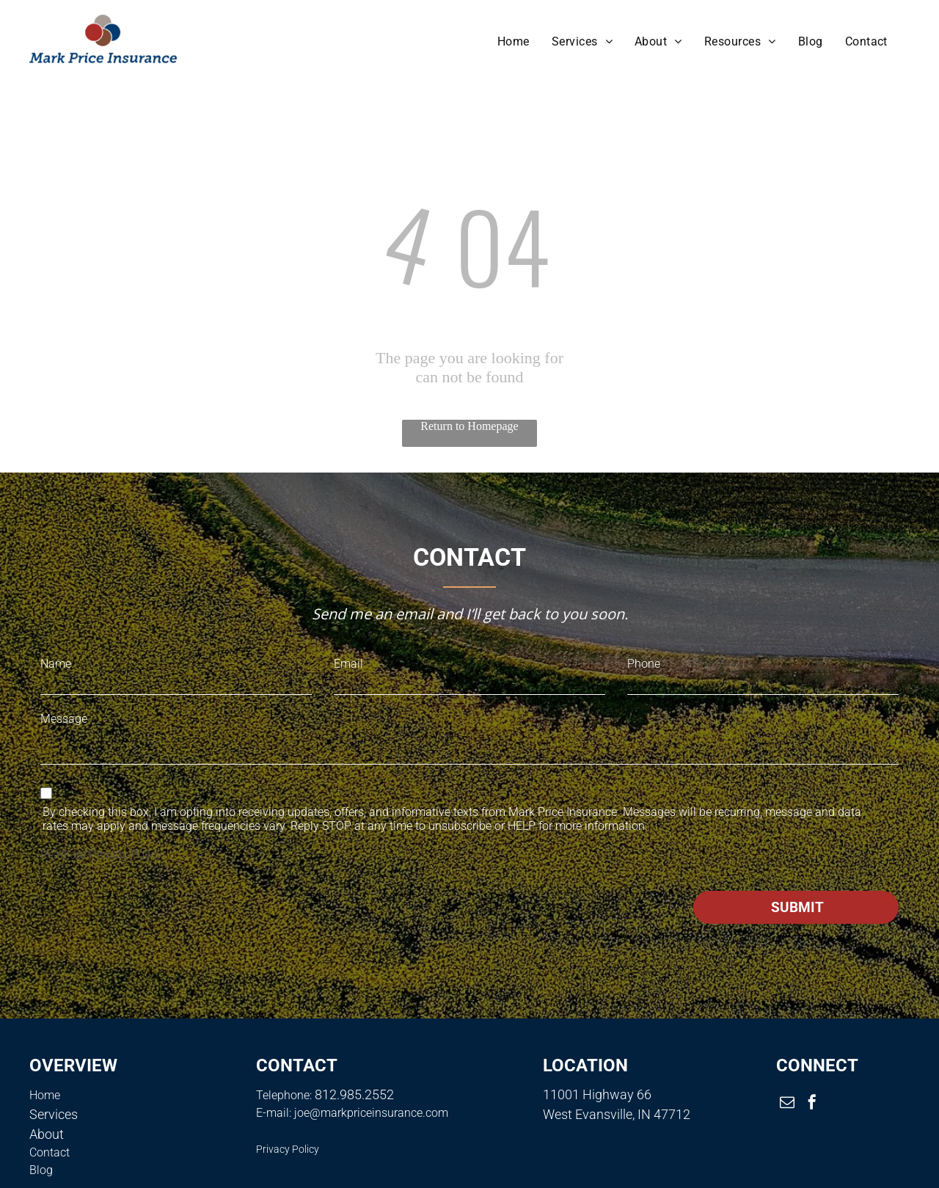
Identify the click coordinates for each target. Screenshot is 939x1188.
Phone (643, 664)
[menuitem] (513, 41)
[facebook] (812, 1104)
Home (44, 1095)
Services (53, 1114)
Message (63, 719)
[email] (787, 1104)
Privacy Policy (125, 854)
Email (348, 664)
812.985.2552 (354, 1094)
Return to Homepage (469, 426)
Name (55, 664)
